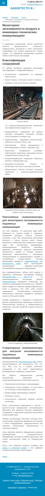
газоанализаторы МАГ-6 (28, 362)
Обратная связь (27, 480)
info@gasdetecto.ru (35, 4)
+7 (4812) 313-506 (26, 473)
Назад (4, 456)
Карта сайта (15, 480)
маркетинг (23, 487)
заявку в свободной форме (14, 448)
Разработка (12, 487)
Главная (6, 480)
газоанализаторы (9, 282)
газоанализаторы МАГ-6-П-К (17, 277)
